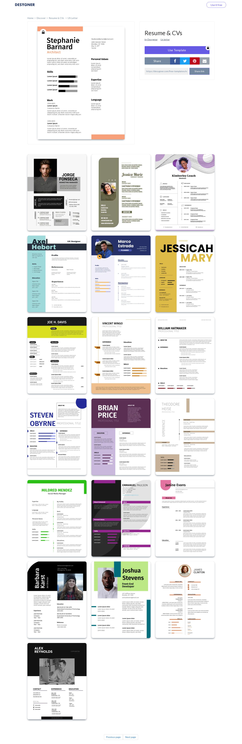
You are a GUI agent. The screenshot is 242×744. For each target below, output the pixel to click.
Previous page (113, 737)
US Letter (73, 18)
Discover (41, 18)
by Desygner (151, 39)
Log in (197, 4)
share (157, 61)
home (30, 18)
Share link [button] (199, 71)
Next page (130, 737)
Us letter (165, 39)
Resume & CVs (57, 18)
